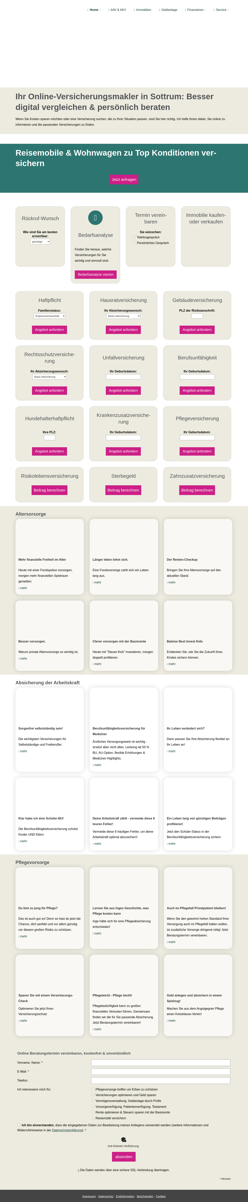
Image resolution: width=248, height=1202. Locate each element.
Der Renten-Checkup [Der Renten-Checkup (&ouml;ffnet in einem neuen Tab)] (182, 543)
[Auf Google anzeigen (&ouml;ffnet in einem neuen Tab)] (128, 1192)
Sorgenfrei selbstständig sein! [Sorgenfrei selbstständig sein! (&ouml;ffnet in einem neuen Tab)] (40, 712)
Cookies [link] (161, 1177)
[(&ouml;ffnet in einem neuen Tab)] (50, 520)
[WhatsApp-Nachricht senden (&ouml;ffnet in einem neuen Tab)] (120, 1192)
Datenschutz (106, 1177)
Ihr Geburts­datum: (123, 353)
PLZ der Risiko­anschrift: (197, 300)
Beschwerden (145, 1177)
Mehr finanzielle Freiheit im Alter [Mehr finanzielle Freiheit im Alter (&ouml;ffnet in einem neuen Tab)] (42, 543)
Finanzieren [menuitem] (194, 10)
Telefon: (22, 1064)
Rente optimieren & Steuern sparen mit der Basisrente (131, 1096)
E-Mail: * (23, 1055)
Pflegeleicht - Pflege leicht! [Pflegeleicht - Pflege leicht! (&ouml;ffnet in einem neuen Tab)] (112, 979)
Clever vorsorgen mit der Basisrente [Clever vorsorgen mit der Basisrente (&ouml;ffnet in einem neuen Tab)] (119, 625)
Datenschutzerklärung (67, 1114)
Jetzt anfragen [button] (124, 178)
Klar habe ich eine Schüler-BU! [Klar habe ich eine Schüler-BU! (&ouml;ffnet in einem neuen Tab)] (41, 802)
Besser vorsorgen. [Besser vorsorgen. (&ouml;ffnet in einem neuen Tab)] (32, 625)
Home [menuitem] (92, 10)
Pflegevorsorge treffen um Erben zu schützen (125, 1073)
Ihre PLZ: (49, 413)
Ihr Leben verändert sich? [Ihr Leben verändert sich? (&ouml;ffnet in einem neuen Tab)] (186, 712)
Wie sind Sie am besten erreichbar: (40, 225)
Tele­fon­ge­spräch (148, 235)
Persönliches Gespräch (153, 240)
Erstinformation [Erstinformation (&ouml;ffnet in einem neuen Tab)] (125, 1177)
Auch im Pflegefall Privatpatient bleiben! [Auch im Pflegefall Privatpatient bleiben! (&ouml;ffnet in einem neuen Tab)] (196, 892)
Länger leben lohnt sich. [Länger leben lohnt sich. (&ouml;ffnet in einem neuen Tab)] (110, 543)
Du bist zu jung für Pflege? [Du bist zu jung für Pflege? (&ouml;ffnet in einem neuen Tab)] (38, 892)
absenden (124, 1139)
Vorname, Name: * (30, 1046)
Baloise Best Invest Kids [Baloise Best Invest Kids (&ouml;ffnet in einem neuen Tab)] (185, 625)
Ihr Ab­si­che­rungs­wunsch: (123, 300)
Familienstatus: (49, 300)
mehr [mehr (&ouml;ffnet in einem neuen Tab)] (23, 572)
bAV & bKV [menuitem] (117, 10)
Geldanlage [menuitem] (168, 10)
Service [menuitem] (220, 10)
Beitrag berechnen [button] (49, 475)
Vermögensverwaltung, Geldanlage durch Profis (126, 1084)
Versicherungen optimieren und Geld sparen (124, 1079)
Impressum (89, 1177)
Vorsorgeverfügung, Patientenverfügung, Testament (129, 1090)
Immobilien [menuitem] (142, 10)
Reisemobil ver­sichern (109, 1102)
